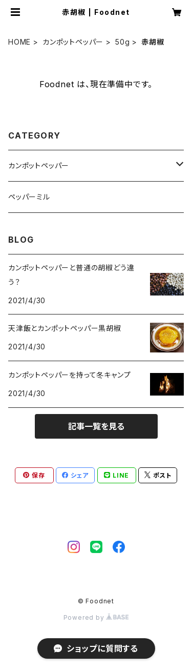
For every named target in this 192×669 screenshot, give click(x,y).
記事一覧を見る (96, 426)
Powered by (96, 617)
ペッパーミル (29, 196)
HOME (19, 41)
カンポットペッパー (72, 41)
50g (122, 41)
